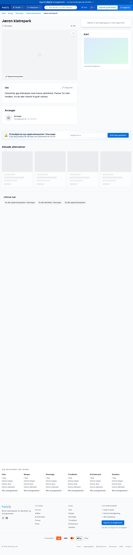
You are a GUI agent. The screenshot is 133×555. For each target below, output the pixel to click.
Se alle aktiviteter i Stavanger (50, 199)
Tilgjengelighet (88, 546)
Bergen (27, 474)
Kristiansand (95, 474)
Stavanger (20, 13)
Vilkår (121, 546)
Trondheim (72, 474)
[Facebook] (7, 518)
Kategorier (33, 7)
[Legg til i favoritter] (73, 33)
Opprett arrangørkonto (113, 523)
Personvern (113, 546)
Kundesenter (40, 517)
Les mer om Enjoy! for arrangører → (115, 528)
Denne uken (6, 484)
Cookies (128, 546)
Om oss (38, 510)
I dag (4, 478)
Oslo (4, 474)
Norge (10, 13)
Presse (37, 520)
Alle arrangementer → (11, 491)
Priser (37, 524)
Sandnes (115, 474)
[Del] (73, 26)
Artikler (37, 513)
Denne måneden (8, 487)
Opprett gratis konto (107, 7)
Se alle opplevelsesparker (75, 199)
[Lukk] (131, 2)
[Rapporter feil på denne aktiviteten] (67, 84)
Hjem (4, 13)
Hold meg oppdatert (118, 132)
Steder (18, 7)
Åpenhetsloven (101, 546)
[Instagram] (3, 518)
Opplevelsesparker (33, 13)
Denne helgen (7, 481)
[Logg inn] (125, 7)
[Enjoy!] (16, 506)
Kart (84, 7)
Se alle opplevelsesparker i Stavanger (20, 199)
